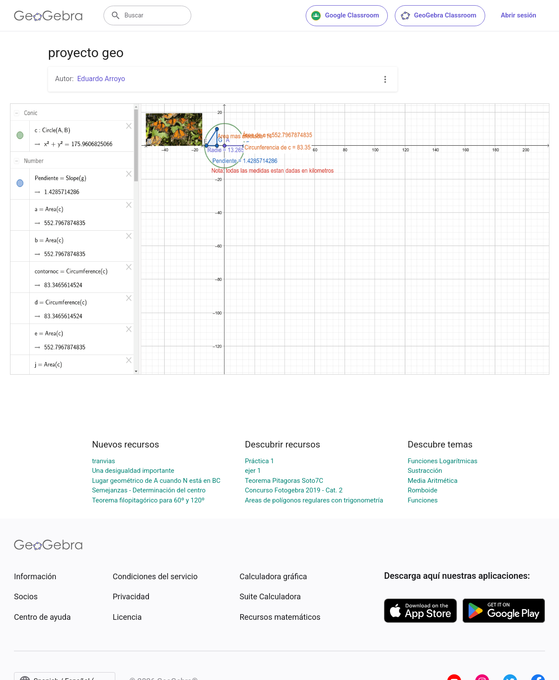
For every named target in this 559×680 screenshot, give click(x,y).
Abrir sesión (518, 15)
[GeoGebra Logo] (48, 15)
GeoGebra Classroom (438, 15)
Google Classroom (345, 15)
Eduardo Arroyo (101, 79)
